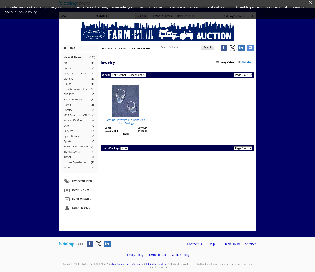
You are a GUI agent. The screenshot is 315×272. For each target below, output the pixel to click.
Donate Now (76, 190)
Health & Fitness (79, 100)
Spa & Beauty (79, 136)
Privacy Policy (134, 255)
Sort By (106, 74)
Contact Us (194, 244)
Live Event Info (77, 181)
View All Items (79, 57)
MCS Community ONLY (79, 115)
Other (79, 126)
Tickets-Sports (79, 152)
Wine (79, 168)
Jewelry (79, 110)
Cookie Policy (180, 255)
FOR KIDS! (79, 94)
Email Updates (77, 199)
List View (245, 62)
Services (79, 131)
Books (79, 68)
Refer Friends (76, 208)
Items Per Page (111, 148)
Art (79, 63)
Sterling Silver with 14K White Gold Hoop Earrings (125, 121)
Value (108, 127)
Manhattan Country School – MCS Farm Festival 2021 (157, 30)
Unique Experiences (79, 162)
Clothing (79, 79)
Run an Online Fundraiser (239, 244)
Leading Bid (111, 130)
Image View (225, 62)
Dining (79, 84)
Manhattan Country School (126, 263)
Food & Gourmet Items (79, 89)
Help (212, 244)
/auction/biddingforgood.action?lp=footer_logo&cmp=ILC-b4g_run (71, 244)
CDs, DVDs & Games (79, 74)
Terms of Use (158, 255)
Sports (79, 141)
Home (69, 48)
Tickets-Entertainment (79, 147)
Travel (79, 157)
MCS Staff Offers (79, 121)
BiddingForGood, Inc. (156, 263)
